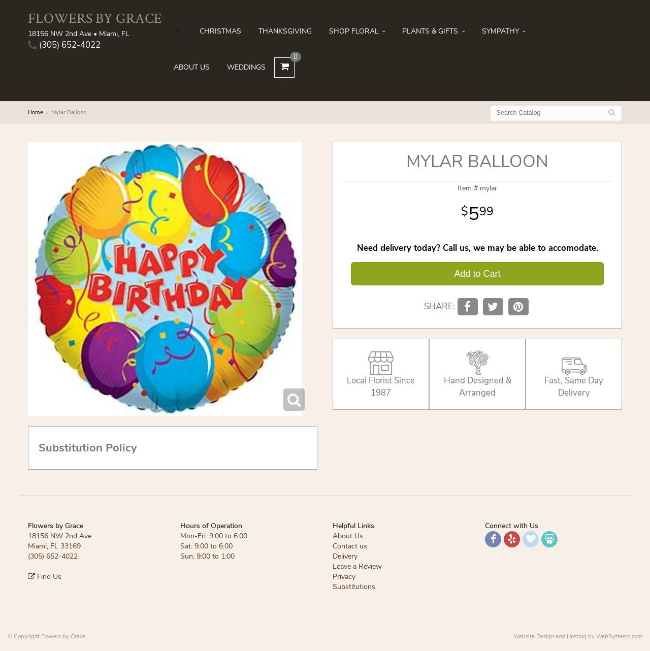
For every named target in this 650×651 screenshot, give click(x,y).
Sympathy (500, 31)
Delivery (345, 556)
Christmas (220, 31)
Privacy (344, 576)
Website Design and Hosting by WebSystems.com (577, 636)
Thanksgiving (285, 31)
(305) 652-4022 (64, 45)
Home (35, 112)
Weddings (246, 67)
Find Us (44, 576)
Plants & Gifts (430, 31)
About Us (192, 67)
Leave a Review (357, 566)
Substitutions (354, 587)
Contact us (350, 546)
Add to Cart (477, 274)
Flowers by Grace (95, 18)
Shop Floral (354, 31)
